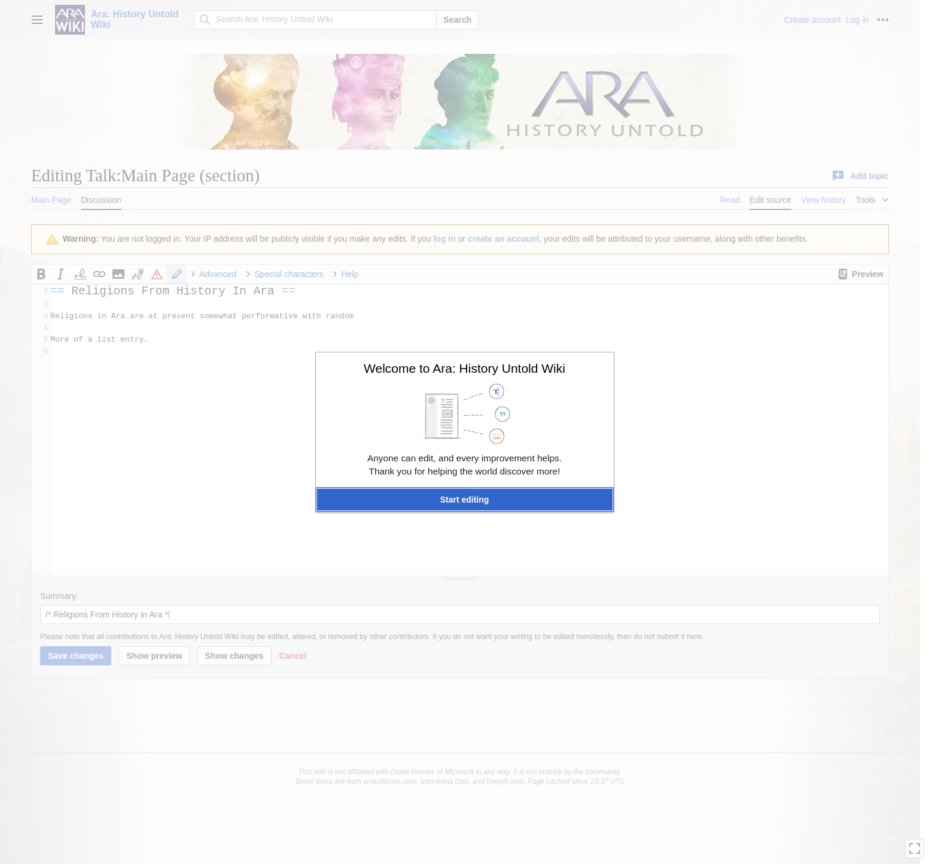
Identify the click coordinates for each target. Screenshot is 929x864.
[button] (465, 500)
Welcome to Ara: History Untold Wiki (464, 368)
